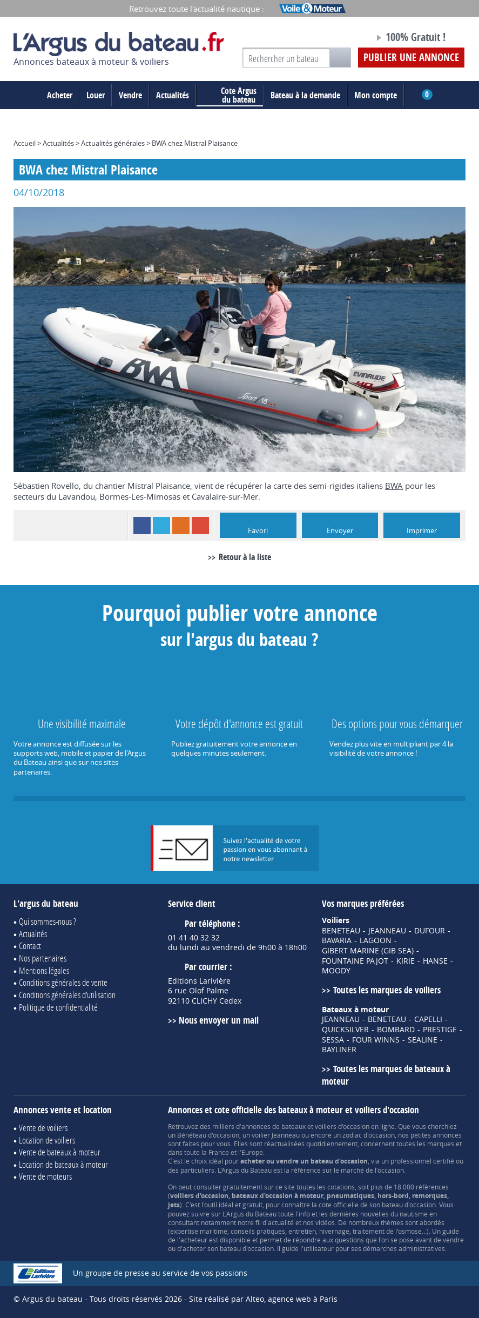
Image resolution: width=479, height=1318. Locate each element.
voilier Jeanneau (276, 1135)
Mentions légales (44, 970)
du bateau (231, 95)
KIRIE (405, 961)
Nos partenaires (42, 958)
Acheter (59, 95)
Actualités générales (113, 143)
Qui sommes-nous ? (47, 921)
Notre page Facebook (345, 38)
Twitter (161, 525)
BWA (394, 485)
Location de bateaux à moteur (63, 1164)
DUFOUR (429, 931)
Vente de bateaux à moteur (59, 1152)
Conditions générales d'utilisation (67, 994)
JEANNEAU (387, 931)
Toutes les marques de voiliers (387, 990)
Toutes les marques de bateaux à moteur (386, 1075)
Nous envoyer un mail (219, 1020)
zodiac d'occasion (368, 1135)
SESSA (333, 1040)
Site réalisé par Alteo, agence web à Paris (263, 1299)
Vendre (130, 95)
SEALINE (422, 1040)
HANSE (435, 961)
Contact (30, 945)
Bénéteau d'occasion (208, 1135)
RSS (181, 525)
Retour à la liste (245, 557)
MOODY (336, 971)
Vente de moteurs (45, 1176)
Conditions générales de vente (63, 982)
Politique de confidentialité (58, 1007)
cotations (341, 1186)
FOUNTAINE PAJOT (355, 961)
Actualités (172, 95)
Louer (95, 95)
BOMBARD (396, 1029)
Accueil (25, 143)
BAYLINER (339, 1049)
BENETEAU (341, 931)
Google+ (200, 525)
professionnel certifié (422, 1160)
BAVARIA (337, 940)
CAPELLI (428, 1019)
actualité (281, 1222)
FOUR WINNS (376, 1040)
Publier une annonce (411, 57)
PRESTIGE (440, 1029)
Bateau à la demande (305, 95)
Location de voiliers (47, 1140)
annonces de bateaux (273, 1126)
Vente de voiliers (43, 1127)
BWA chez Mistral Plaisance (195, 143)
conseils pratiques (258, 1231)
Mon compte (375, 95)
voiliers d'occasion (342, 1126)
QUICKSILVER (345, 1029)
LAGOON (376, 940)
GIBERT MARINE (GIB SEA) (368, 951)
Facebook (142, 525)
